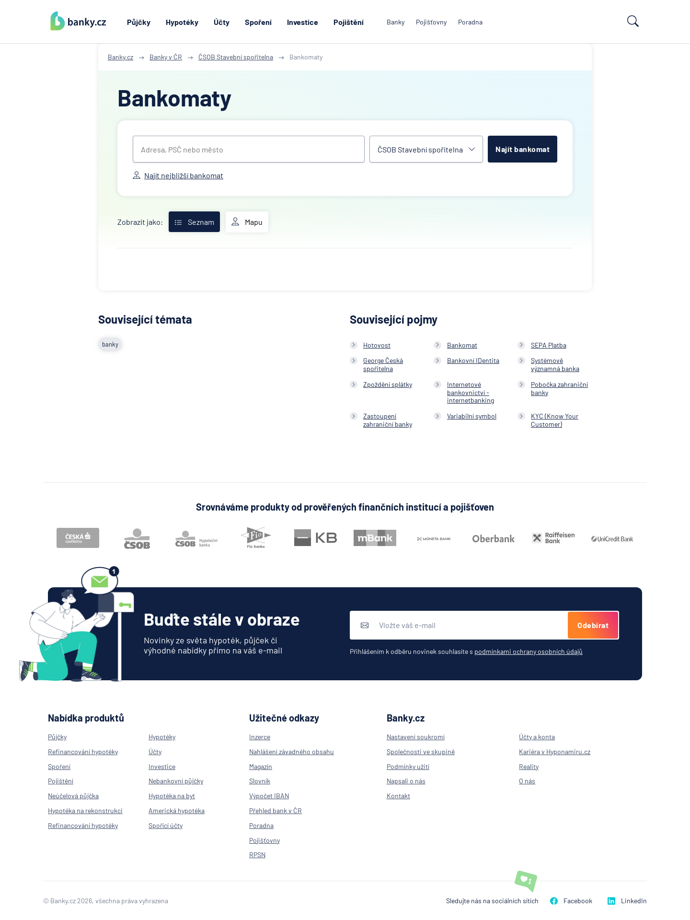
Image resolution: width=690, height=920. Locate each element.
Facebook (571, 901)
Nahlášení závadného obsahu (291, 751)
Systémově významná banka (555, 364)
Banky (395, 22)
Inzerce (259, 737)
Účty (222, 21)
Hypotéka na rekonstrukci (85, 810)
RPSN (257, 854)
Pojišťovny (431, 22)
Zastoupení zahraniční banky (387, 420)
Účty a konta (537, 737)
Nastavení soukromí (416, 737)
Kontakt (398, 796)
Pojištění (349, 21)
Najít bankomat (522, 148)
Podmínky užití (408, 766)
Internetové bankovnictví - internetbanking (470, 392)
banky (110, 344)
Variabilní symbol (471, 416)
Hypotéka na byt (172, 796)
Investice (302, 21)
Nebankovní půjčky (176, 781)
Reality (529, 766)
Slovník (259, 781)
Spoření (258, 21)
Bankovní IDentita (473, 360)
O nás (527, 781)
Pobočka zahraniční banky (559, 388)
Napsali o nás (406, 781)
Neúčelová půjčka (73, 796)
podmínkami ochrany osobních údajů (528, 651)
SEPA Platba (548, 345)
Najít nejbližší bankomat (178, 175)
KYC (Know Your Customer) (554, 420)
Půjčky (138, 21)
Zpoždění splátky (387, 384)
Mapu (247, 222)
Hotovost (377, 345)
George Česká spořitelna (383, 364)
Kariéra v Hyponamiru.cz (554, 751)
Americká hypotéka (177, 810)
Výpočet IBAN (269, 796)
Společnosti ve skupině (421, 751)
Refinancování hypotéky (83, 751)
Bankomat (462, 345)
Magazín (260, 766)
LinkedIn (627, 901)
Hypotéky (182, 21)
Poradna (470, 22)
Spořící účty (166, 825)
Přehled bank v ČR (275, 810)
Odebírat (593, 624)
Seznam (194, 221)
